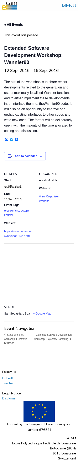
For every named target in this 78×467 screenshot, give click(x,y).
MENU (69, 5)
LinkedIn (8, 378)
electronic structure (16, 210)
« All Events (13, 24)
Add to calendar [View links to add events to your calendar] (26, 156)
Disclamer (9, 398)
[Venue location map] (39, 273)
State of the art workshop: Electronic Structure (15, 338)
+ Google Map (42, 313)
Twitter (7, 383)
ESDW (8, 215)
